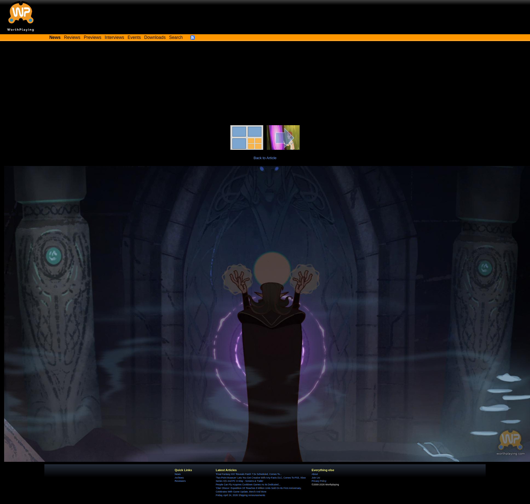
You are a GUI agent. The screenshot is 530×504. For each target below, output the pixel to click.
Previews (92, 37)
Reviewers (180, 481)
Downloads (155, 37)
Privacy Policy (319, 481)
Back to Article (265, 158)
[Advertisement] (265, 84)
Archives (179, 477)
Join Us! (316, 477)
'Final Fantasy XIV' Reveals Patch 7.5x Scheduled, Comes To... (249, 474)
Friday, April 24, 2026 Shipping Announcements (240, 495)
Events (134, 37)
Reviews (72, 37)
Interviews (114, 37)
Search (176, 37)
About (315, 474)
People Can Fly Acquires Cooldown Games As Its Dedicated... (248, 484)
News (178, 474)
